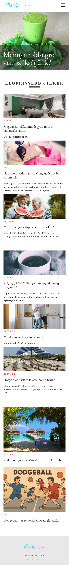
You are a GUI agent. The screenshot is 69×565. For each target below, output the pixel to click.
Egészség (10, 49)
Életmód (9, 167)
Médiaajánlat (34, 559)
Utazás (8, 121)
